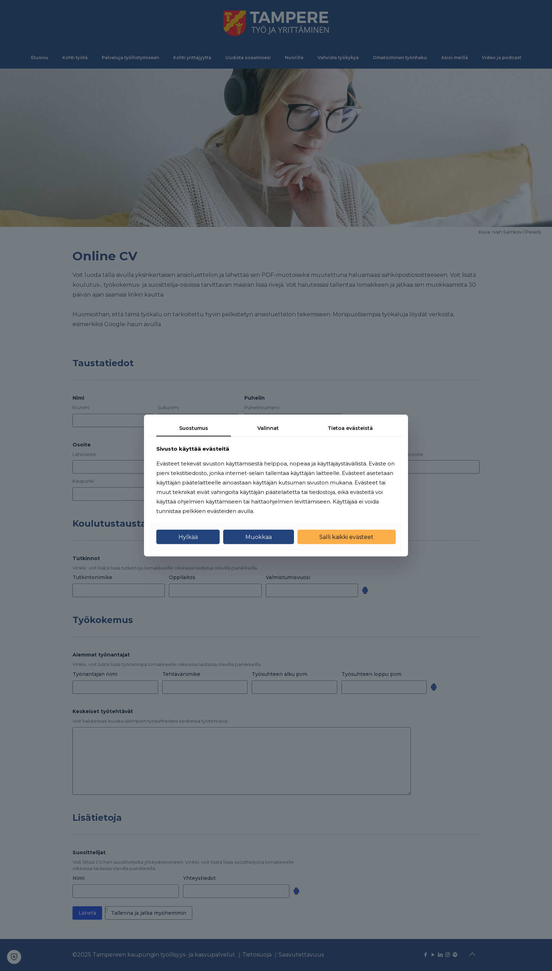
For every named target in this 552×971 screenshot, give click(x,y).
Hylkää (188, 536)
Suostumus (193, 428)
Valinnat (268, 428)
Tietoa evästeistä (350, 428)
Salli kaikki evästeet (346, 536)
